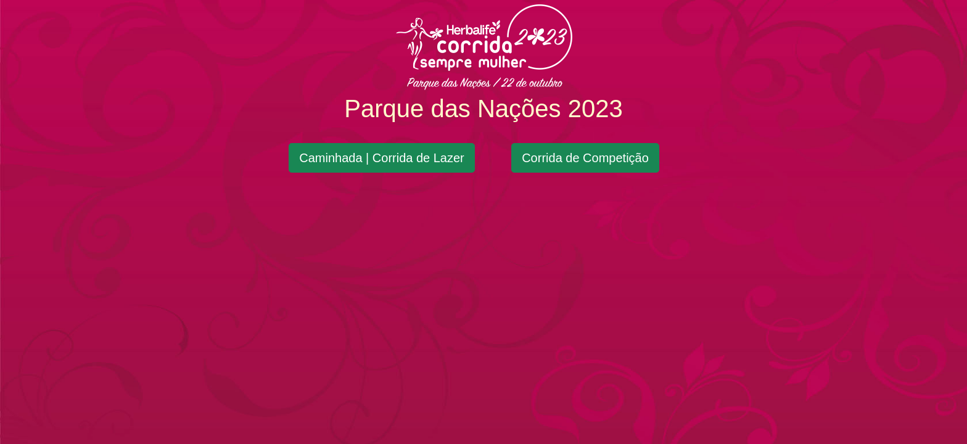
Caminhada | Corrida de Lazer (381, 158)
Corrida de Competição (585, 158)
